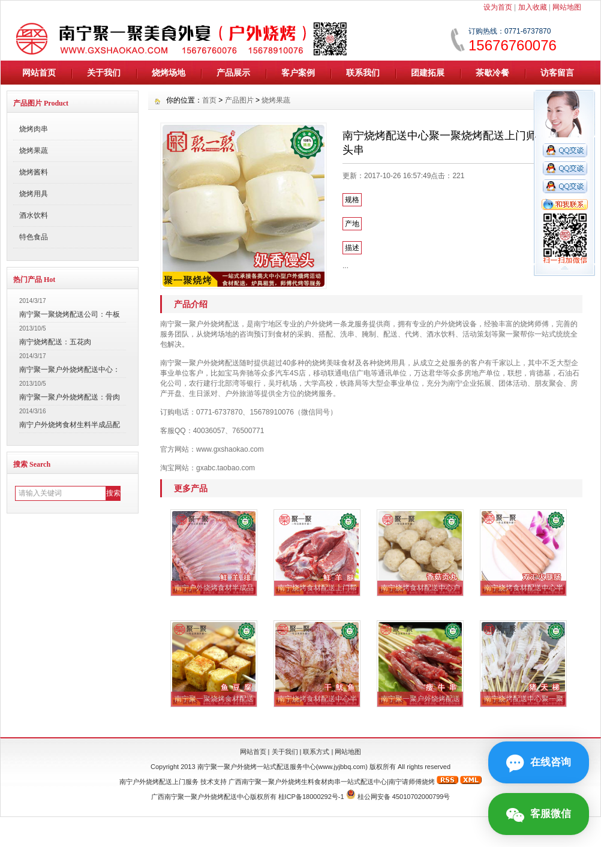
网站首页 (39, 72)
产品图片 (239, 100)
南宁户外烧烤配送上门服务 (159, 781)
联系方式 (316, 751)
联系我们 (363, 72)
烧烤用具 (33, 194)
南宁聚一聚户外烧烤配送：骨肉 (69, 397)
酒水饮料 (33, 215)
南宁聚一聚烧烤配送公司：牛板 (69, 314)
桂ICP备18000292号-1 (311, 796)
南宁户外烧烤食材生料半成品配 (69, 425)
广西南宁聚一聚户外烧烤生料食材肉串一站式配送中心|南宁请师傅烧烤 (332, 781)
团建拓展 (427, 72)
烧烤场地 (168, 72)
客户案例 (298, 72)
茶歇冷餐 (492, 72)
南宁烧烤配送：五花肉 (55, 342)
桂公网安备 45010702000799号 (403, 796)
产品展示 (233, 72)
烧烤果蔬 (33, 150)
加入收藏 (532, 7)
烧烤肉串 (33, 129)
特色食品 (33, 237)
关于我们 (104, 72)
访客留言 (557, 72)
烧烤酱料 (33, 172)
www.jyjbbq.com (341, 766)
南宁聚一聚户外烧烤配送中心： (69, 369)
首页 (209, 100)
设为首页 (497, 7)
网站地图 (566, 7)
